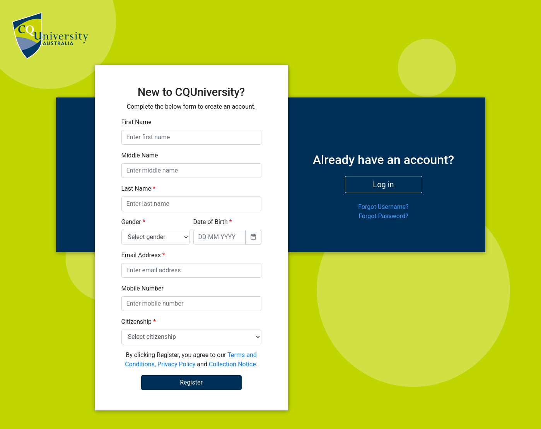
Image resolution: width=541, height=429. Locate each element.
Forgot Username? (383, 206)
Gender (133, 222)
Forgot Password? (383, 216)
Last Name (138, 188)
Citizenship (138, 321)
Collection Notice (232, 364)
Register (191, 382)
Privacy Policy (176, 364)
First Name (136, 122)
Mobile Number (142, 288)
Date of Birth (212, 222)
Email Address (143, 255)
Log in (383, 184)
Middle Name (139, 155)
